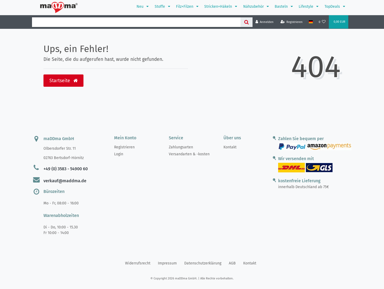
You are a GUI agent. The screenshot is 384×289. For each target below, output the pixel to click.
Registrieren (124, 147)
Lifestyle (306, 6)
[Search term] (136, 22)
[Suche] (247, 22)
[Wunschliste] (322, 22)
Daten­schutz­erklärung (202, 263)
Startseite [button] (63, 81)
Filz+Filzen (185, 6)
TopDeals (333, 6)
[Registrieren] (292, 22)
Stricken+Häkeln (218, 6)
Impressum (167, 263)
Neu (141, 6)
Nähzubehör (254, 6)
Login (118, 154)
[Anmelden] (265, 22)
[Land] (310, 22)
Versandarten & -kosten (189, 154)
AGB (232, 263)
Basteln (282, 6)
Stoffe (160, 6)
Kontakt (230, 147)
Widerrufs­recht (137, 263)
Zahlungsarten (181, 147)
